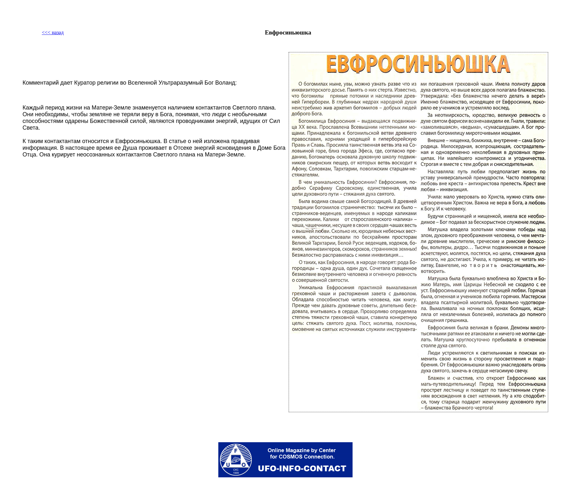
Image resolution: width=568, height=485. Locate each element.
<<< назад (53, 32)
